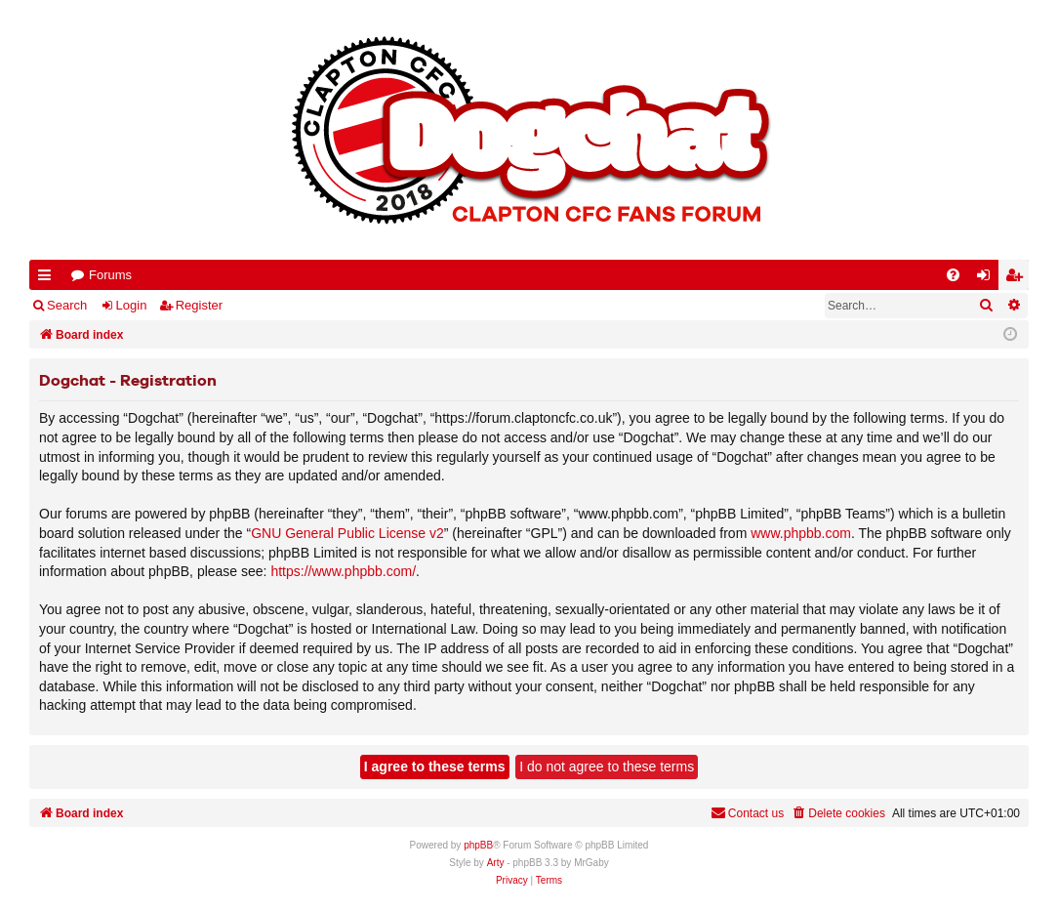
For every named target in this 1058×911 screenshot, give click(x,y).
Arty (496, 862)
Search (67, 305)
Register (199, 305)
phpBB (478, 845)
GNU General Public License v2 (347, 533)
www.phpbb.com (801, 533)
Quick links (48, 279)
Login (131, 305)
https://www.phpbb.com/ (343, 571)
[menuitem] (953, 275)
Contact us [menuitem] (747, 813)
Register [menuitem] (1018, 279)
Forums (110, 275)
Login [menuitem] (987, 279)
